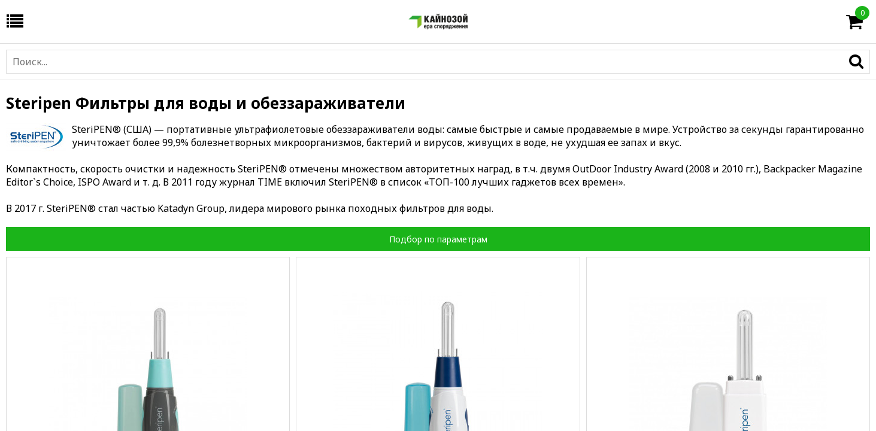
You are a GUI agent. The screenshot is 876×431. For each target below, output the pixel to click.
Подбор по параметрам (438, 239)
